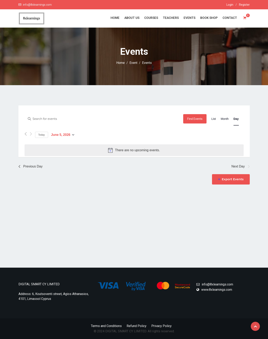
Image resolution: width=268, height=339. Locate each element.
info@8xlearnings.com (37, 4)
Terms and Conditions (106, 326)
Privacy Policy (161, 326)
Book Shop (209, 18)
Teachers (171, 18)
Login (229, 4)
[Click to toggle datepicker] (62, 135)
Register (244, 4)
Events (189, 18)
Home (115, 18)
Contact (230, 18)
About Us (131, 18)
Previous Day (30, 166)
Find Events (194, 119)
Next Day (240, 166)
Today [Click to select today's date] (41, 134)
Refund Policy (136, 326)
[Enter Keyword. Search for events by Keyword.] (104, 119)
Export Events (231, 179)
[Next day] (31, 134)
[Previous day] (26, 134)
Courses (151, 18)
